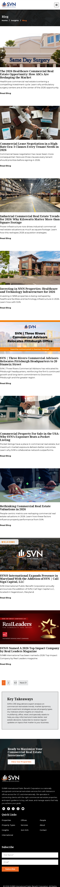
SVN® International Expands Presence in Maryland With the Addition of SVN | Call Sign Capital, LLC (29, 579)
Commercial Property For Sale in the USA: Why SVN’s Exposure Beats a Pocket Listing (29, 437)
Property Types (8, 825)
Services (24, 825)
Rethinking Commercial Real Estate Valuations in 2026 (25, 507)
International (7, 835)
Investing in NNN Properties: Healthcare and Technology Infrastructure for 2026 (29, 290)
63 (15, 683)
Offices (24, 820)
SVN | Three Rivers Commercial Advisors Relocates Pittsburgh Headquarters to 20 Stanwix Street (29, 361)
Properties (6, 820)
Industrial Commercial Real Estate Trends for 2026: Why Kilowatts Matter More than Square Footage (30, 219)
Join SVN (24, 830)
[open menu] (56, 5)
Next (23, 683)
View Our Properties (21, 762)
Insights (15, 20)
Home (5, 20)
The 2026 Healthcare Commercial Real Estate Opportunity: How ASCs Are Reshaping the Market (27, 74)
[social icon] (3, 808)
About (42, 825)
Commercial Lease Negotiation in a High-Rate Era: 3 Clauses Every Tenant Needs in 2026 (29, 147)
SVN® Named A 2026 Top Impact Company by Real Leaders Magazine (29, 649)
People (43, 820)
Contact (43, 830)
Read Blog (5, 93)
